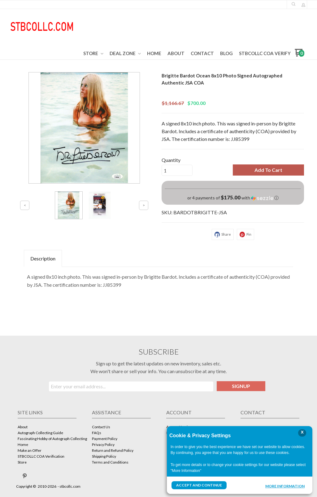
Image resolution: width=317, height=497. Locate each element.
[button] (268, 170)
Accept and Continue (199, 485)
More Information (285, 486)
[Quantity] (177, 170)
